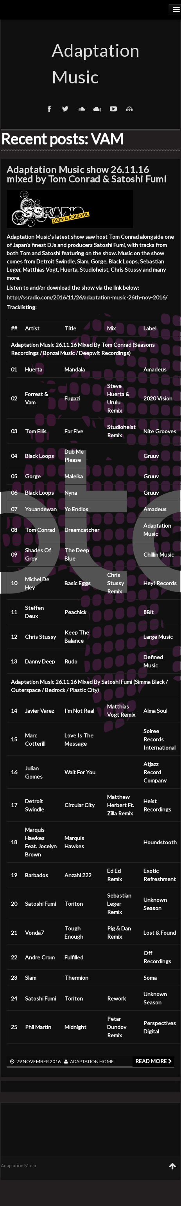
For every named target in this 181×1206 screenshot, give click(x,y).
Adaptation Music (91, 63)
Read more (153, 1061)
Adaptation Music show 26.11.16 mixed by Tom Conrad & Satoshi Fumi (87, 174)
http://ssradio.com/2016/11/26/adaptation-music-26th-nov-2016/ (87, 297)
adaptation (84, 1061)
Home (106, 1061)
